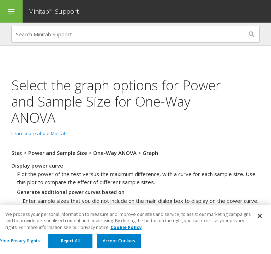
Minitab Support (53, 11)
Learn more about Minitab (39, 133)
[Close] (259, 216)
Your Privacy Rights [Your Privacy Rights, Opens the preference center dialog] (20, 241)
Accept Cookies (119, 241)
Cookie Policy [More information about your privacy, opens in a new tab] (125, 227)
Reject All (70, 241)
